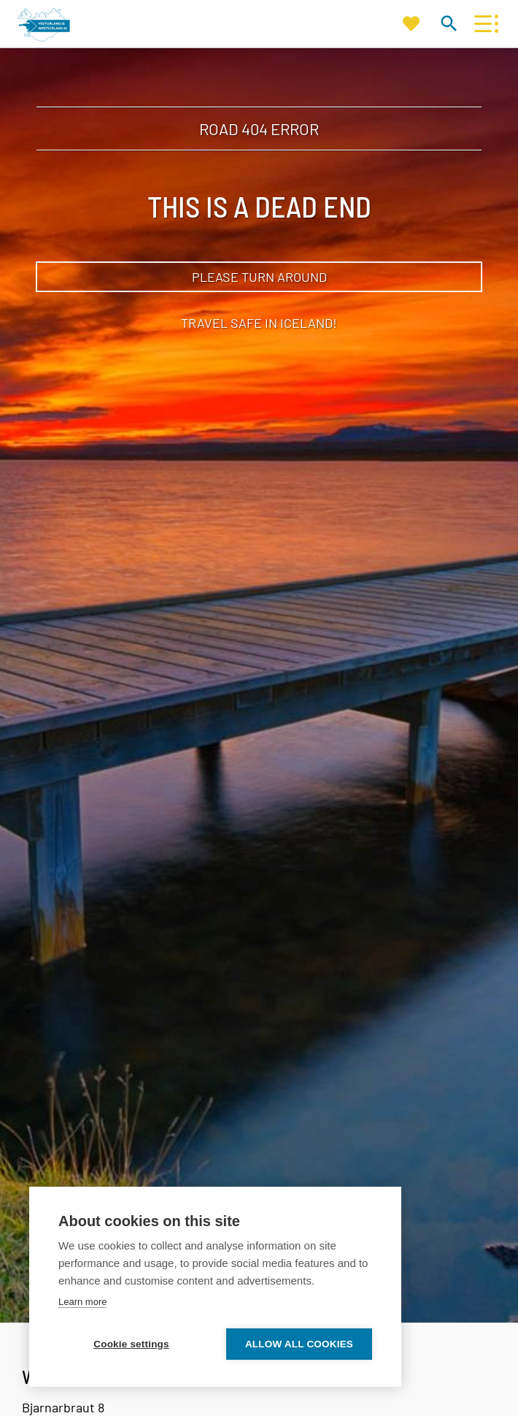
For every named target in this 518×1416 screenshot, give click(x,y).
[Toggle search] (448, 23)
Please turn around (259, 277)
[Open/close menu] (482, 23)
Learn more (82, 1301)
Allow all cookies (299, 1344)
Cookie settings (131, 1344)
